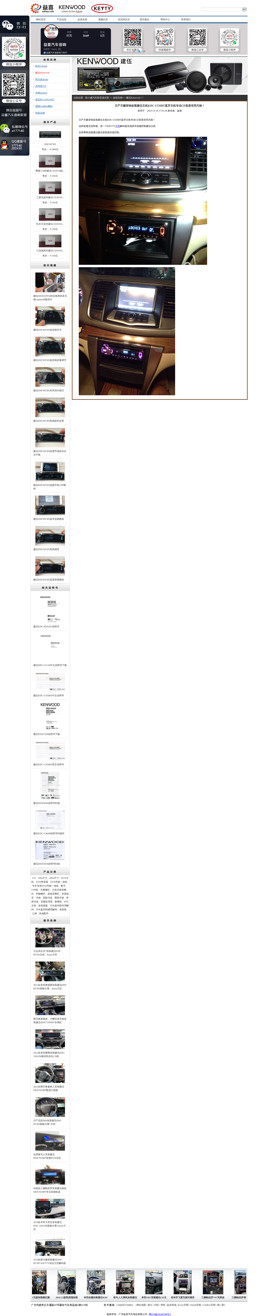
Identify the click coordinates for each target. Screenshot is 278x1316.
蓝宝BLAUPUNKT (44, 99)
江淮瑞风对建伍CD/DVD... (50, 250)
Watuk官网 (195, 1305)
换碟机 (58, 901)
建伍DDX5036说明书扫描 (46, 863)
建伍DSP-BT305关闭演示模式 (48, 390)
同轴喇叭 (40, 893)
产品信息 (61, 19)
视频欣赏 (103, 19)
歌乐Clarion (41, 66)
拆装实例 (40, 113)
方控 (117, 126)
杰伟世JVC (41, 86)
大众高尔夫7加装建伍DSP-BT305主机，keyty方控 (47, 953)
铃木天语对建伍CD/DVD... (50, 224)
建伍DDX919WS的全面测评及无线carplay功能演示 (50, 298)
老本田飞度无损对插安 (184, 1297)
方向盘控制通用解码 (46, 909)
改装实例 (82, 19)
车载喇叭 (45, 889)
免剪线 (63, 909)
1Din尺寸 (42, 878)
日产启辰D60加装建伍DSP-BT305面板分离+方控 (47, 1122)
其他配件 (44, 913)
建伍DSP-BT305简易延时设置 (48, 420)
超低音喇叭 (53, 893)
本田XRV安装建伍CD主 (155, 1297)
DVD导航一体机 (58, 882)
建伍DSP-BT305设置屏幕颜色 (48, 579)
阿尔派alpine (41, 79)
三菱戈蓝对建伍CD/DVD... (50, 197)
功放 (38, 897)
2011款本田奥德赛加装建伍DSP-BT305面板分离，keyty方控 (50, 987)
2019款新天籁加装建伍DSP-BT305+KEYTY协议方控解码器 (49, 1261)
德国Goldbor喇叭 (44, 106)
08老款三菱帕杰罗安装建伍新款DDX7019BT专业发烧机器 (50, 1190)
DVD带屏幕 (42, 882)
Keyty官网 (183, 1305)
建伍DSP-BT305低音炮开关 (47, 329)
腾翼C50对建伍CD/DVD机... (50, 170)
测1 (219, 1305)
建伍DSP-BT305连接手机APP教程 (49, 487)
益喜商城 (171, 1305)
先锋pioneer (41, 92)
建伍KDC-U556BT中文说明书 (48, 695)
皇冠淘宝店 (124, 19)
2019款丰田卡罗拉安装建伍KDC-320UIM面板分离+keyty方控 (49, 1226)
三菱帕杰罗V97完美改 (214, 1297)
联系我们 (186, 19)
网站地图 (141, 1305)
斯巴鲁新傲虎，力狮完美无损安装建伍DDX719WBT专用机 (50, 1020)
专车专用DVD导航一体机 (45, 885)
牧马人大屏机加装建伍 (127, 1297)
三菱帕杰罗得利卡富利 (245, 1297)
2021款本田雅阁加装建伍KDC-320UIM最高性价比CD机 (49, 1054)
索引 (150, 1305)
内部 (156, 1305)
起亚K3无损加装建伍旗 (39, 1297)
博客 (163, 1305)
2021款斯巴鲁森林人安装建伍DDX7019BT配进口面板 (48, 1088)
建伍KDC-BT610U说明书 (46, 626)
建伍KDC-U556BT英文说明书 (48, 764)
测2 (223, 1305)
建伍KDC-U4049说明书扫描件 (49, 833)
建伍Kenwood (42, 72)
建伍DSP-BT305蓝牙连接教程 (48, 519)
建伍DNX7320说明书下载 (46, 734)
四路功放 (47, 897)
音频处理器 (47, 901)
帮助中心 (165, 19)
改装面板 (43, 905)
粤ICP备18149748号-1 (160, 1314)
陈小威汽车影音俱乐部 (97, 97)
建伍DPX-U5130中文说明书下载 (50, 665)
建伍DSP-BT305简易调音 (46, 549)
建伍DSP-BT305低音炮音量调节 (49, 360)
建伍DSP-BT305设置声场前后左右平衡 (49, 453)
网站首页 (41, 19)
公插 (34, 913)
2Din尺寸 (54, 878)
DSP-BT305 (50, 144)
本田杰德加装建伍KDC (97, 1297)
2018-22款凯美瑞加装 (68, 1297)
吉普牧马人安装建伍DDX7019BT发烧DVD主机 (47, 1156)
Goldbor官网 (209, 1305)
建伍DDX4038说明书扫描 (46, 803)
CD (34, 878)
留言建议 (144, 19)
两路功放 (59, 897)
